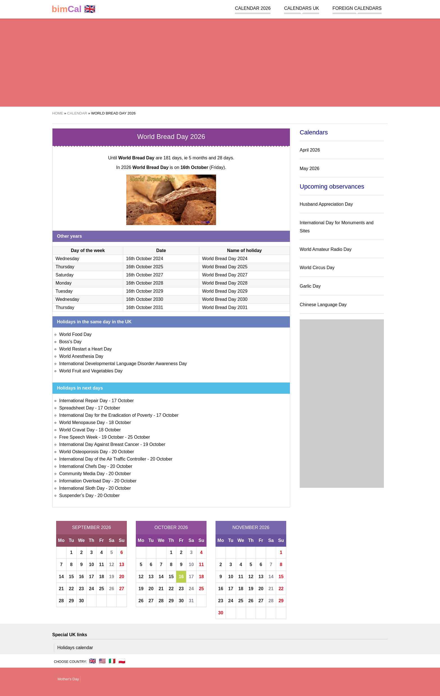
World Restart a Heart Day (85, 349)
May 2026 (309, 168)
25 (101, 588)
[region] (220, 62)
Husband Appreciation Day (326, 204)
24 (91, 588)
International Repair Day (83, 400)
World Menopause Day (82, 422)
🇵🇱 (121, 661)
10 (91, 564)
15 (71, 576)
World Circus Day (317, 267)
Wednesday (67, 258)
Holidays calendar (75, 647)
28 (61, 600)
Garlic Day (310, 286)
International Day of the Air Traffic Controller (102, 459)
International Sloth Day (82, 488)
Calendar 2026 (253, 8)
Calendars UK (301, 8)
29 (71, 600)
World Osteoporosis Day (83, 451)
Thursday (65, 266)
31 (191, 600)
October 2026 (171, 527)
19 (111, 576)
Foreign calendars (357, 8)
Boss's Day (70, 341)
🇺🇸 (102, 661)
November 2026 (250, 527)
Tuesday (64, 291)
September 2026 (91, 527)
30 (81, 600)
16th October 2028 (144, 283)
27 (121, 588)
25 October (139, 437)
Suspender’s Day (76, 495)
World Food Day (75, 334)
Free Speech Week (78, 437)
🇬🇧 (73, 9)
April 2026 (310, 150)
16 (81, 576)
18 (101, 576)
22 (71, 588)
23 (81, 588)
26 (111, 588)
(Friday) (202, 167)
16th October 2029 (144, 291)
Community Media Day (82, 473)
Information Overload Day (84, 480)
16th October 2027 (144, 275)
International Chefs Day (82, 466)
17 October (123, 400)
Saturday (65, 275)
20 (121, 576)
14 (61, 576)
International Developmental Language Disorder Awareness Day (123, 363)
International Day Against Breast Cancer (99, 444)
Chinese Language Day (323, 304)
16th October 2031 (144, 307)
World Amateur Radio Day (326, 249)
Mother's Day (68, 679)
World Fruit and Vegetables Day (91, 370)
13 (121, 564)
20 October (123, 451)
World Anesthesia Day (81, 356)
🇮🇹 (112, 661)
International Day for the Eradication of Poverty (105, 415)
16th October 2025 (144, 266)
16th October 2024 (144, 258)
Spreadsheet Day (76, 408)
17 (91, 576)
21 (61, 588)
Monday (64, 283)
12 (111, 564)
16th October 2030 (144, 299)
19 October (113, 437)
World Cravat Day (77, 429)
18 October (120, 422)
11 (101, 564)
